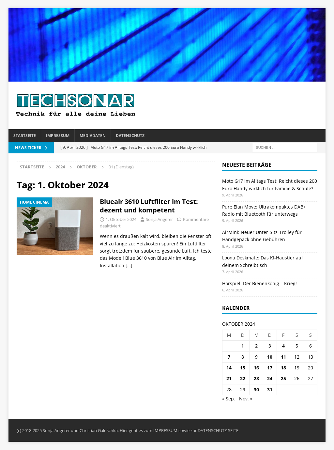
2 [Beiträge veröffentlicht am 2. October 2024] (256, 346)
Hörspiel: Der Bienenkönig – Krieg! (259, 283)
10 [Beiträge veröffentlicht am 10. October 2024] (269, 357)
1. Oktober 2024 (121, 219)
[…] (129, 265)
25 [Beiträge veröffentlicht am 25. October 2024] (283, 378)
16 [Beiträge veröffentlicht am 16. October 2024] (256, 368)
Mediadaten (93, 135)
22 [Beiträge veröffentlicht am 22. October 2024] (242, 378)
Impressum (57, 135)
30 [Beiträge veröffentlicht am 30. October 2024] (256, 389)
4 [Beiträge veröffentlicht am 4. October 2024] (283, 346)
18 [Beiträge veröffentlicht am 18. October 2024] (283, 368)
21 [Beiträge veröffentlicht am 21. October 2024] (229, 378)
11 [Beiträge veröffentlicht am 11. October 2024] (283, 357)
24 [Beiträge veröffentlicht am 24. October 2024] (269, 378)
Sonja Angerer (159, 219)
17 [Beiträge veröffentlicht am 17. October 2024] (269, 368)
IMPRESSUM (165, 430)
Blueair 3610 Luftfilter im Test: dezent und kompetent (149, 205)
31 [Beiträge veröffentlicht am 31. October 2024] (269, 389)
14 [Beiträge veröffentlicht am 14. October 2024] (229, 368)
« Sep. (228, 399)
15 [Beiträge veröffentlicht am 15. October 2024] (242, 368)
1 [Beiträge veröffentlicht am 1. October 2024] (242, 346)
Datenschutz (130, 135)
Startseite (24, 135)
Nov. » (245, 399)
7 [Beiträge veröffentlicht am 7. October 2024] (229, 357)
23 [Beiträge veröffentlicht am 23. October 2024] (256, 378)
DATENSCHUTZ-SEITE (218, 430)
